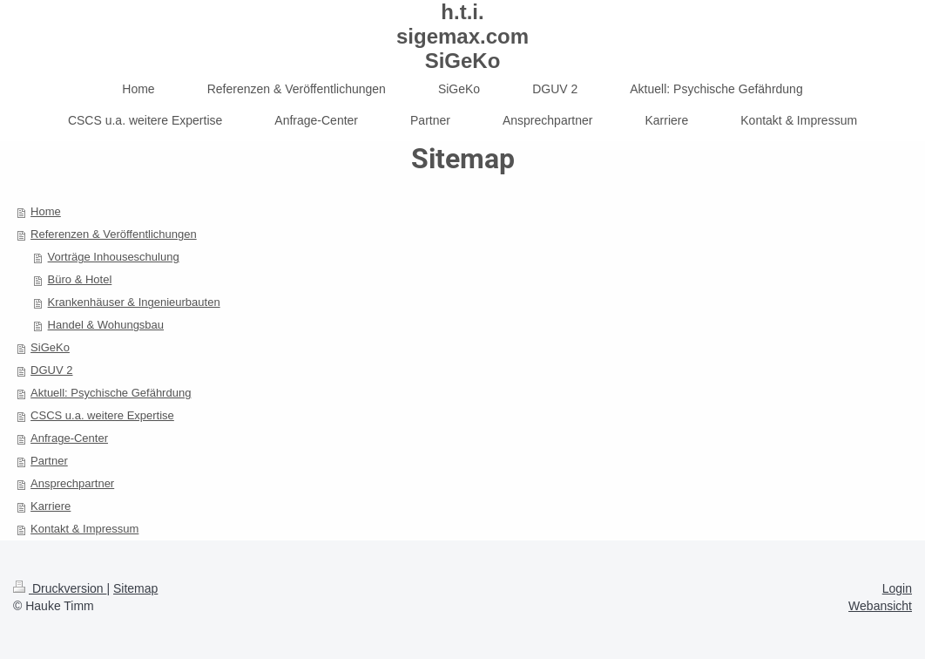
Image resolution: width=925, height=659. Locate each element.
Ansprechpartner (72, 483)
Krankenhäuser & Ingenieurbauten (134, 302)
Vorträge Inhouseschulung (113, 256)
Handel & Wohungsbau (106, 324)
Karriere (50, 506)
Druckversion (59, 588)
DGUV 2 (51, 370)
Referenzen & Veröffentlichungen (113, 234)
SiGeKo (50, 347)
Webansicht (880, 606)
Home (45, 211)
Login (897, 588)
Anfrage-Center (69, 438)
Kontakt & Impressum (84, 528)
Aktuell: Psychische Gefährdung (110, 392)
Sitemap (135, 588)
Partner (49, 460)
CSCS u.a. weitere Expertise (102, 415)
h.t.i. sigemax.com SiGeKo (462, 36)
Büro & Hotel (80, 279)
